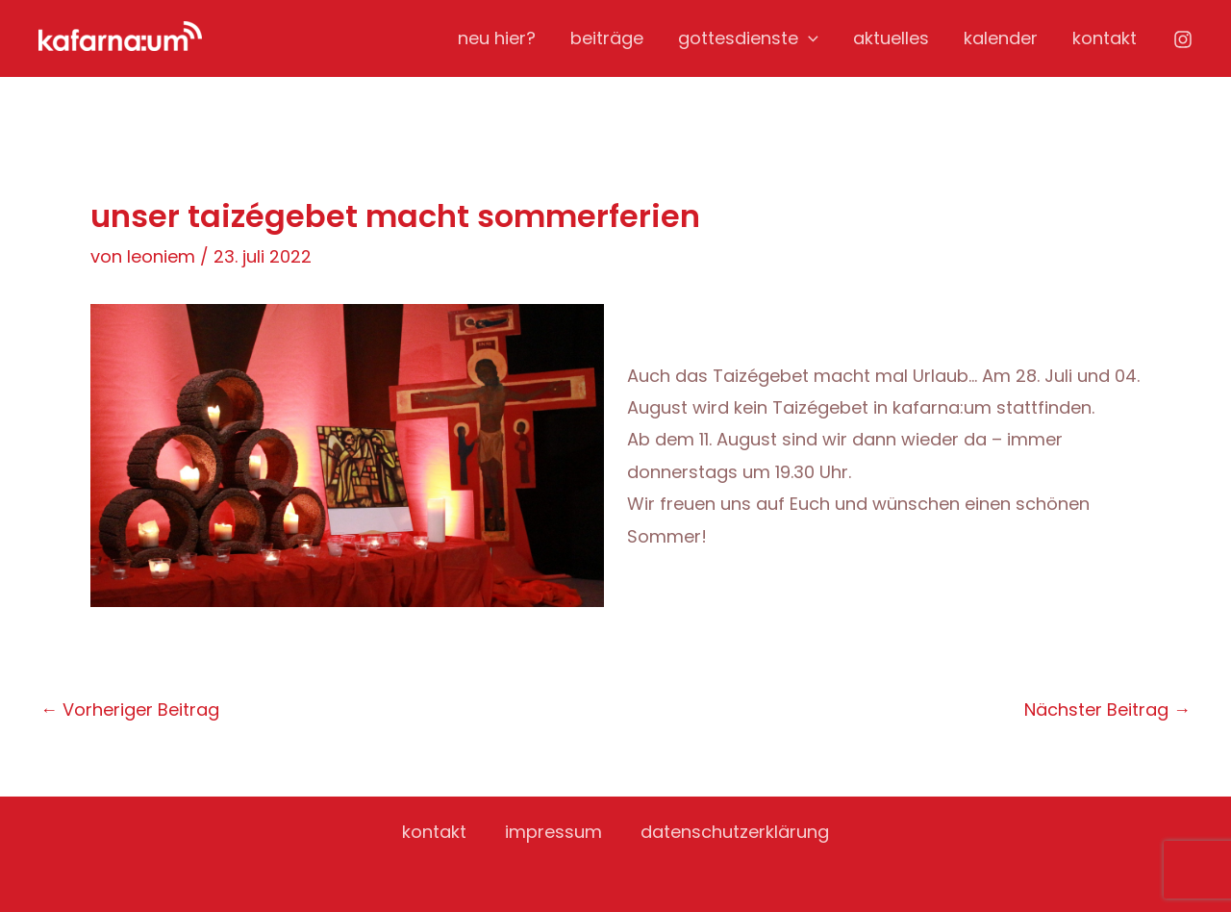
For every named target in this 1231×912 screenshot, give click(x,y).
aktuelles (891, 38)
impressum (553, 832)
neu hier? (497, 38)
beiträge (606, 38)
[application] (808, 38)
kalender (1001, 38)
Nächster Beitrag (1107, 710)
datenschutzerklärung (735, 832)
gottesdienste (748, 38)
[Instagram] (1183, 39)
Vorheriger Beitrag (129, 710)
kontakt (1104, 38)
